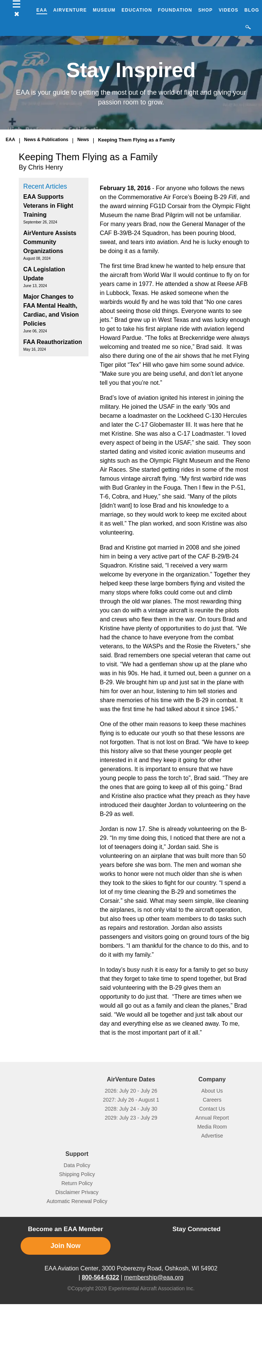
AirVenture (70, 10)
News (83, 139)
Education (136, 10)
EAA (41, 10)
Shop (205, 10)
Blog (251, 10)
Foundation (175, 10)
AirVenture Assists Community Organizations (49, 242)
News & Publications (46, 139)
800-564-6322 (100, 1277)
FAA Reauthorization (52, 342)
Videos (228, 10)
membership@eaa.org (154, 1277)
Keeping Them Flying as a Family (136, 140)
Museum (104, 10)
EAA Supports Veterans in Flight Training (48, 206)
